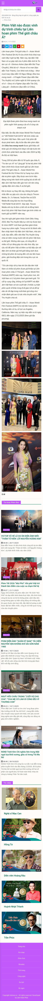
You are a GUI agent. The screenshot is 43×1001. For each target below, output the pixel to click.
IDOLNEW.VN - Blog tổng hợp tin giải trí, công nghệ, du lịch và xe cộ (20, 16)
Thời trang (21, 970)
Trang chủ (21, 946)
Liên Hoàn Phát (22, 998)
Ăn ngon (22, 988)
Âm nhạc (21, 952)
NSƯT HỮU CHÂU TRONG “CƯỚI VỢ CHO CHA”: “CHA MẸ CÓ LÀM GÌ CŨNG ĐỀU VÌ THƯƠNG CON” (20, 699)
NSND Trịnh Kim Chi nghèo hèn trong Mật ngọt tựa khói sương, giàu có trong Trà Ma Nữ (20, 755)
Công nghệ (21, 976)
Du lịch (21, 982)
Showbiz (21, 964)
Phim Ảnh (7, 20)
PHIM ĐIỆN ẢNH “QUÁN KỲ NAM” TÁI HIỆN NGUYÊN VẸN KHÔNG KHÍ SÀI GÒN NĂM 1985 (21, 644)
